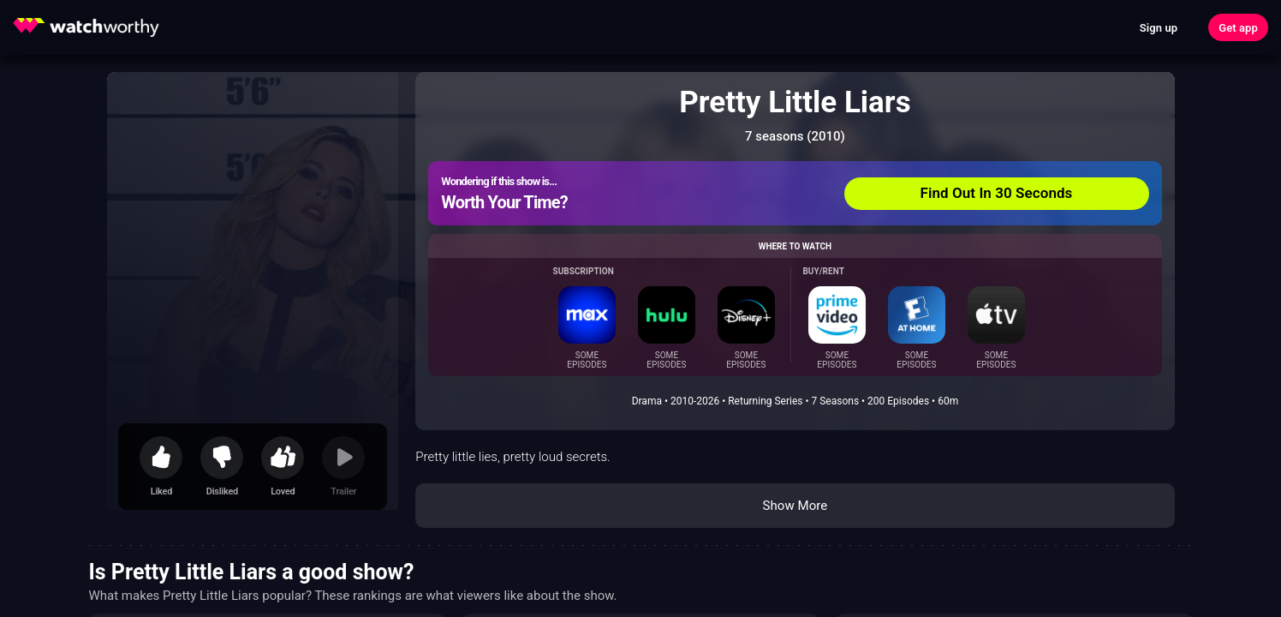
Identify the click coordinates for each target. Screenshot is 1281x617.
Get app (1238, 27)
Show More (794, 505)
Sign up (1158, 27)
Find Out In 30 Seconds (997, 192)
